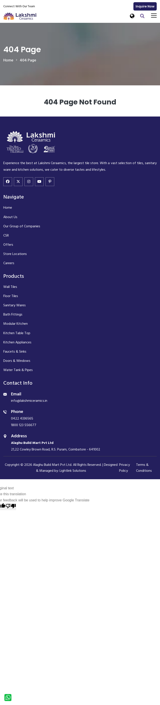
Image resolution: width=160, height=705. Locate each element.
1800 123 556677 (23, 425)
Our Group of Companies (21, 226)
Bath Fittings (12, 314)
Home (7, 207)
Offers (8, 245)
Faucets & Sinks (14, 351)
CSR (6, 235)
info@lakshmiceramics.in (29, 401)
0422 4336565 (22, 418)
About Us (10, 217)
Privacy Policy (124, 468)
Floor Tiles (10, 296)
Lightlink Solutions (73, 471)
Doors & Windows (16, 361)
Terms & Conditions (144, 468)
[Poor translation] (10, 506)
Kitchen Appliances (17, 342)
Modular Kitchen (15, 323)
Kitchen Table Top (16, 333)
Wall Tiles (10, 287)
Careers (8, 263)
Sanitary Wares (14, 305)
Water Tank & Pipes (18, 370)
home (8, 60)
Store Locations (15, 254)
